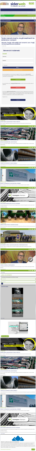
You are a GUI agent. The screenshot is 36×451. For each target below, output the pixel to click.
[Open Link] (4, 3)
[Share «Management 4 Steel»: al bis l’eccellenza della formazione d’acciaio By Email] (29, 249)
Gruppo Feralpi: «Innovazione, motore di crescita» (10, 121)
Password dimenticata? (18, 69)
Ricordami (5, 65)
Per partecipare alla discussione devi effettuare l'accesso (9, 277)
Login (18, 67)
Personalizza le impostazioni (5, 449)
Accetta (33, 449)
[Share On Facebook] (34, 126)
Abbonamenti (18, 87)
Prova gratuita (18, 79)
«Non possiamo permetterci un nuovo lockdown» (10, 203)
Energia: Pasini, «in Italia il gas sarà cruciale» (9, 224)
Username (4, 56)
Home (2, 35)
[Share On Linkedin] (31, 126)
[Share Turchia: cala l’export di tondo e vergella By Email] (29, 167)
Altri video (2, 318)
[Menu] (34, 10)
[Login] (2, 283)
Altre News (3, 272)
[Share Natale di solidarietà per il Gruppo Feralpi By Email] (29, 147)
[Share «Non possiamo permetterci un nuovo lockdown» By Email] (29, 209)
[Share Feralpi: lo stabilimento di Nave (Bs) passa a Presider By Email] (29, 187)
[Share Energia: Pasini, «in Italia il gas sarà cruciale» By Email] (29, 229)
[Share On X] (32, 126)
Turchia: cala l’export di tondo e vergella (8, 163)
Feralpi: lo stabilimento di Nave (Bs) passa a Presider (10, 183)
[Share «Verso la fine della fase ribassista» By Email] (29, 270)
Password (4, 60)
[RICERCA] (34, 18)
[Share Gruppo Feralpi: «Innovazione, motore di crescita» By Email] (29, 126)
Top (5, 35)
